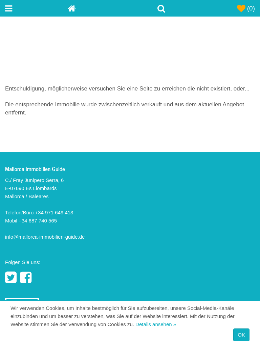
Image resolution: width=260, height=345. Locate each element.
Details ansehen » (155, 324)
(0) (246, 8)
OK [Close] (241, 335)
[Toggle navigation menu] (36, 8)
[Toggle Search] (161, 8)
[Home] (99, 8)
